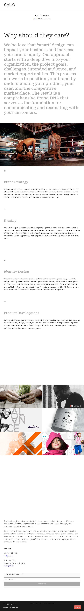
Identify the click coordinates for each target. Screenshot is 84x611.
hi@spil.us (8, 556)
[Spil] (9, 5)
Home (35, 19)
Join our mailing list (14, 574)
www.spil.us (9, 566)
